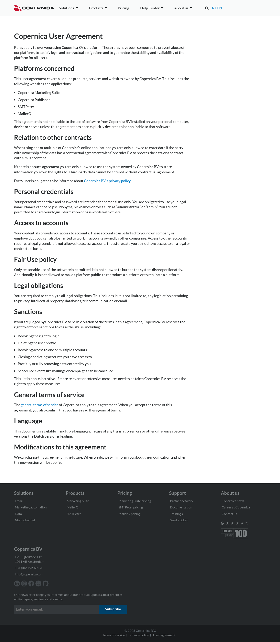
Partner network (181, 501)
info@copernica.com (29, 574)
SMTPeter (74, 514)
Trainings (176, 514)
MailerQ (72, 507)
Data (18, 514)
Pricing (123, 8)
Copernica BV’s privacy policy (107, 180)
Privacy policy (139, 635)
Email (19, 501)
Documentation (181, 507)
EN (219, 8)
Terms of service (114, 635)
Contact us (229, 514)
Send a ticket (179, 520)
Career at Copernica (236, 507)
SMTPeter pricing (130, 507)
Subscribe (113, 609)
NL (214, 8)
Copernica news (233, 501)
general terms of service (39, 404)
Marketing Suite (78, 501)
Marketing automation (31, 507)
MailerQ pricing (129, 514)
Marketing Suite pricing (134, 501)
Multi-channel (25, 520)
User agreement (164, 635)
